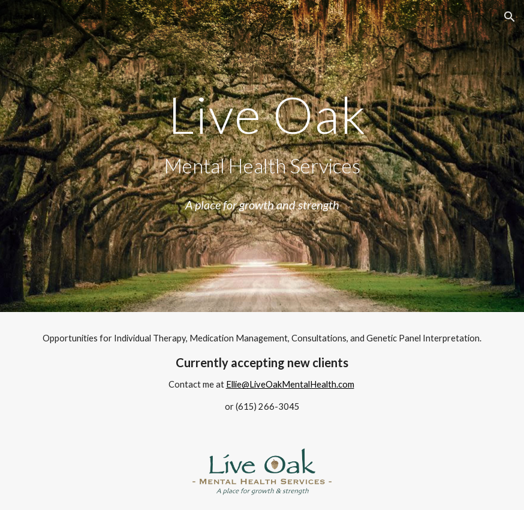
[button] (509, 16)
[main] (262, 156)
